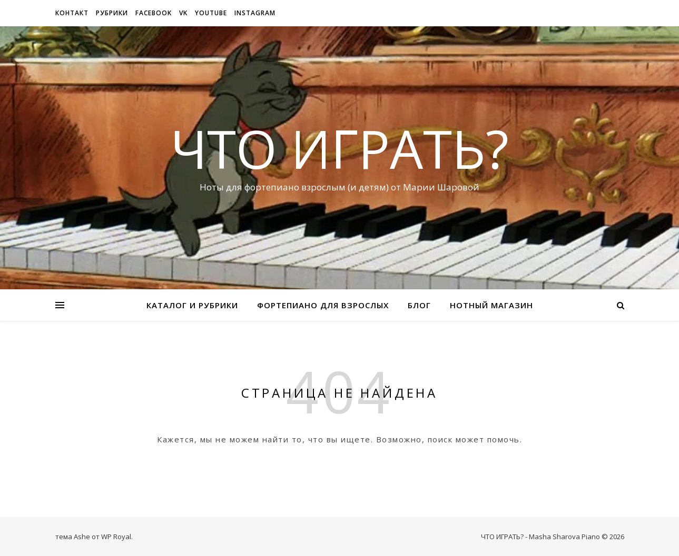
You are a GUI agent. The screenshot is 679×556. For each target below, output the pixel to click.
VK (183, 12)
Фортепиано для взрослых (323, 305)
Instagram (254, 12)
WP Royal (116, 536)
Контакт (71, 12)
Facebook (153, 12)
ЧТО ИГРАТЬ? (340, 148)
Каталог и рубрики (192, 305)
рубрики (112, 12)
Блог (419, 305)
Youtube (211, 12)
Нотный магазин (491, 305)
